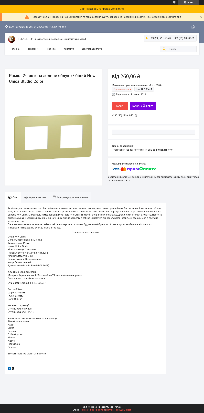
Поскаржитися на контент (93, 410)
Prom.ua (117, 407)
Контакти (69, 49)
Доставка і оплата (92, 49)
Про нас (51, 49)
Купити (120, 106)
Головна (15, 49)
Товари (32, 49)
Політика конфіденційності (118, 410)
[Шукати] (164, 49)
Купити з (142, 105)
